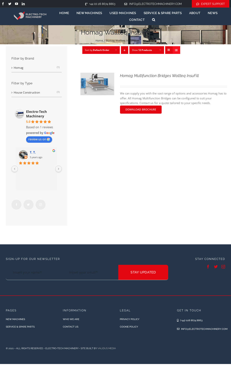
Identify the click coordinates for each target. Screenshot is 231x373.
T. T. (33, 152)
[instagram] (223, 267)
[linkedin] (23, 3)
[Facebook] (16, 205)
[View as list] (176, 50)
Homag (18, 67)
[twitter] (9, 3)
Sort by (97, 50)
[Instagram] (41, 205)
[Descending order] (124, 50)
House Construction (27, 92)
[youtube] (16, 3)
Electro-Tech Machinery (36, 113)
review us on (39, 139)
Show (142, 50)
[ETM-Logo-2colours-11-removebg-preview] (30, 8)
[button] (153, 19)
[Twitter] (28, 205)
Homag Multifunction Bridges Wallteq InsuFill (159, 75)
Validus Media (107, 348)
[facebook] (3, 3)
